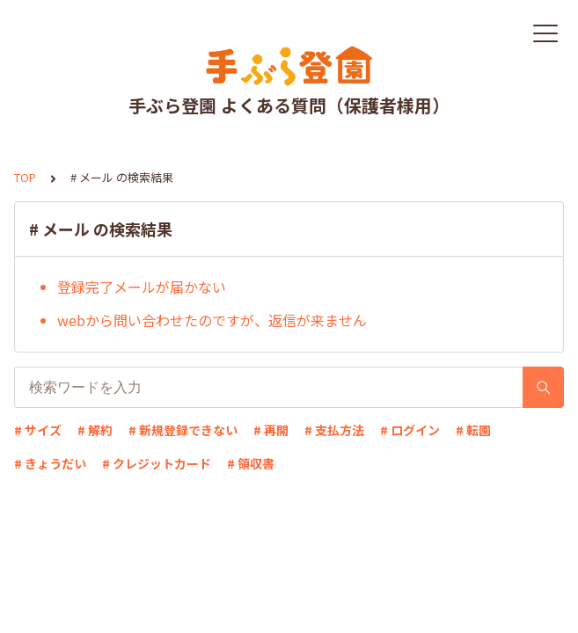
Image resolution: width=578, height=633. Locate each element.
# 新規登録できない (183, 430)
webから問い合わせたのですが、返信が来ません (212, 320)
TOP (25, 177)
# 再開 (271, 430)
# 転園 (473, 430)
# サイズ (38, 430)
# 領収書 (250, 463)
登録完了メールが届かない (141, 286)
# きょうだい (50, 463)
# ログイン (410, 430)
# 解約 (95, 430)
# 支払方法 (334, 430)
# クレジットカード (156, 463)
